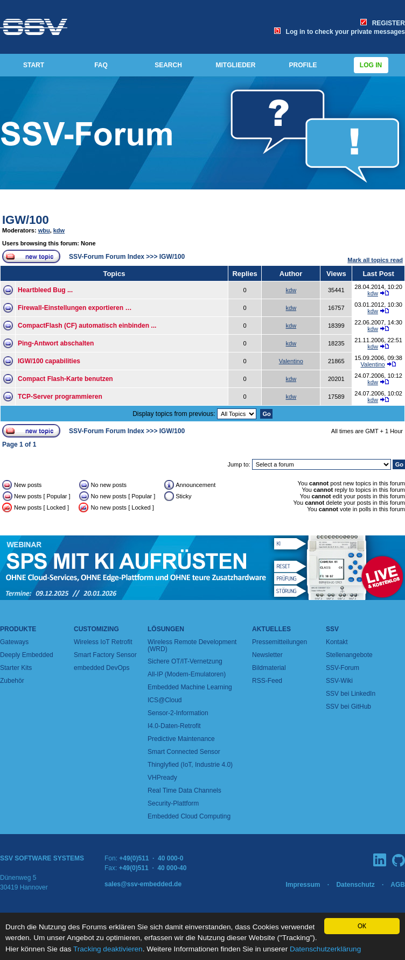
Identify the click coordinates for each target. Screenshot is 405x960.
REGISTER (382, 23)
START (33, 65)
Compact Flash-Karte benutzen (65, 379)
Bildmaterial (269, 668)
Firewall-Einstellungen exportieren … (74, 308)
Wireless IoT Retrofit (103, 642)
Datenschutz (355, 884)
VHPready (162, 777)
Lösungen (166, 629)
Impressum (302, 884)
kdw (59, 230)
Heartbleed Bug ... (45, 290)
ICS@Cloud (165, 700)
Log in (371, 65)
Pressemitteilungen (279, 642)
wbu (44, 230)
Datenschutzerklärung (325, 949)
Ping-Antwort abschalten (56, 343)
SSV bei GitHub (348, 706)
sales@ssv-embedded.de (142, 884)
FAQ (101, 65)
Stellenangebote (349, 655)
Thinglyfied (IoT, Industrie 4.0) (190, 764)
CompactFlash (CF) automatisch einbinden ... (87, 325)
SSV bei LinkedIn (350, 693)
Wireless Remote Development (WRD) (192, 645)
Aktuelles (271, 629)
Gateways (14, 642)
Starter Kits (16, 668)
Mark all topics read (375, 260)
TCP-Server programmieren (60, 396)
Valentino (291, 361)
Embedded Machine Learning (190, 687)
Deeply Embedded (26, 655)
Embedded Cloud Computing (189, 816)
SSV (332, 629)
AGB (397, 884)
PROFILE (303, 65)
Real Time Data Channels (184, 790)
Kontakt (337, 642)
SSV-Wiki (339, 680)
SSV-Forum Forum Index (106, 256)
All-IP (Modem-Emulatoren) (187, 674)
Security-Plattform (173, 803)
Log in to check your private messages (339, 32)
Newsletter (267, 655)
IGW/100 (25, 220)
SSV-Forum (342, 668)
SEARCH (168, 65)
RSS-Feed (267, 680)
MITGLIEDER (236, 65)
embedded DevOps (101, 668)
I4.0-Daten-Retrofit (174, 726)
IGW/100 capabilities (49, 361)
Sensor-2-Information (178, 713)
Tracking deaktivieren (108, 949)
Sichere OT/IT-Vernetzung (185, 661)
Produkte (18, 629)
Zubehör (12, 680)
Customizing (96, 629)
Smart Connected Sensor (184, 752)
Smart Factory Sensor (105, 655)
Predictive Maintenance (181, 739)
